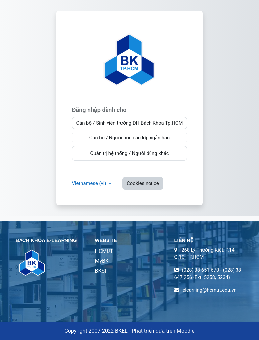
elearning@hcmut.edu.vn (210, 290)
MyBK (102, 261)
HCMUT (104, 251)
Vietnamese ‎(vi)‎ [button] (90, 183)
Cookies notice (143, 183)
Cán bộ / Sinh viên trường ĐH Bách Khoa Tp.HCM (129, 123)
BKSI (100, 271)
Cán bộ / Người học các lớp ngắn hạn (129, 138)
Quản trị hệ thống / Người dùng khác (129, 153)
